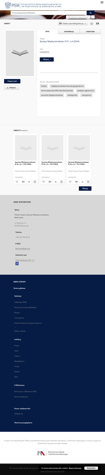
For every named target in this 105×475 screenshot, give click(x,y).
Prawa (16, 345)
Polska (43, 86)
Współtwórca (19, 361)
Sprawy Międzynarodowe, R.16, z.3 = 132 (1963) (52, 163)
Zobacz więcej (19, 331)
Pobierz (11, 87)
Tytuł (16, 351)
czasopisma (86, 95)
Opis (16, 377)
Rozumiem (91, 468)
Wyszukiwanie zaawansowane (78, 17)
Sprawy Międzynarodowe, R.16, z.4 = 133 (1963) (25, 163)
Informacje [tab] (69, 31)
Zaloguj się (18, 413)
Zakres (17, 371)
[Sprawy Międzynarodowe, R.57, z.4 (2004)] (20, 53)
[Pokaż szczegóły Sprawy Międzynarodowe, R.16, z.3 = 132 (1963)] (61, 182)
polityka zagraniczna (85, 90)
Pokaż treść (12, 81)
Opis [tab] (47, 32)
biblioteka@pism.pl (22, 248)
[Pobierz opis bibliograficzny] (23, 182)
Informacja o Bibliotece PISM (25, 391)
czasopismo (44, 52)
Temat (16, 366)
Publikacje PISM (20, 302)
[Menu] (101, 2)
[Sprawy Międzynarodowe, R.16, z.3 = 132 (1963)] (52, 148)
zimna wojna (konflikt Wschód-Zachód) (57, 90)
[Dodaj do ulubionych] (92, 23)
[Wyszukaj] (91, 13)
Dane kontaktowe (21, 397)
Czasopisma (19, 318)
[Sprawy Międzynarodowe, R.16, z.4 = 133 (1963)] (26, 148)
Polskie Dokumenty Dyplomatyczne (28, 323)
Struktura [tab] (90, 31)
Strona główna (19, 288)
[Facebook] (17, 263)
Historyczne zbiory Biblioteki (25, 307)
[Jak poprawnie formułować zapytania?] (93, 17)
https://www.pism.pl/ (24, 260)
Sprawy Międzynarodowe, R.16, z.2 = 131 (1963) (78, 163)
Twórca (17, 356)
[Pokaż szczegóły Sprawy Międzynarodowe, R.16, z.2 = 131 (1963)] (88, 182)
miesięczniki (72, 95)
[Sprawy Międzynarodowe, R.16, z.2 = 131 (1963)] (79, 148)
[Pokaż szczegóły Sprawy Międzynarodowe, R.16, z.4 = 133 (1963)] (35, 182)
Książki (17, 312)
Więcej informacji (75, 468)
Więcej (85, 188)
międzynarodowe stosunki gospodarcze (67, 86)
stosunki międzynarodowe (52, 95)
